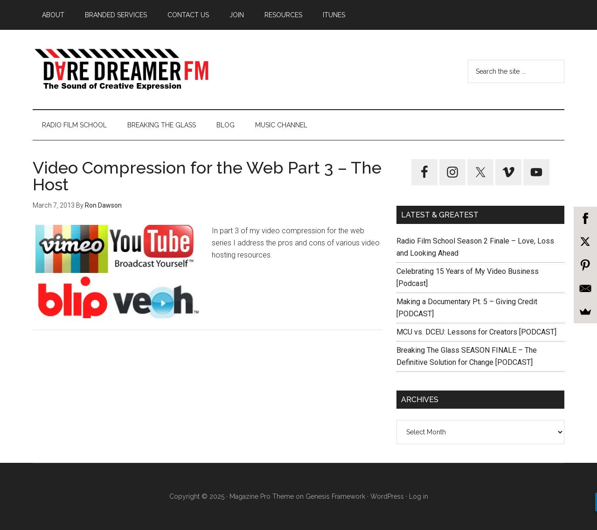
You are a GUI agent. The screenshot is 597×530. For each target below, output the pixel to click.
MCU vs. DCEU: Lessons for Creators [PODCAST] (476, 332)
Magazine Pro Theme (261, 496)
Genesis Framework (335, 496)
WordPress (387, 496)
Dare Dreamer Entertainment (121, 70)
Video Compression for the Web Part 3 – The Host (207, 176)
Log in (418, 496)
